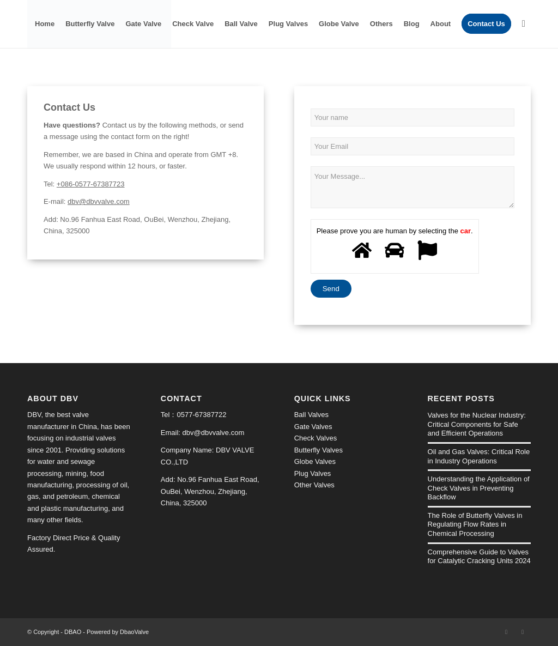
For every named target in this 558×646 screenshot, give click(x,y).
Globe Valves (315, 461)
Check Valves (315, 438)
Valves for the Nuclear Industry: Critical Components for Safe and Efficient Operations (477, 424)
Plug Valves (312, 473)
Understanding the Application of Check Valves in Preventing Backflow (479, 488)
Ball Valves (311, 414)
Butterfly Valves (318, 450)
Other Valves (314, 485)
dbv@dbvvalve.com (99, 201)
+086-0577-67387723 (91, 184)
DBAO (72, 632)
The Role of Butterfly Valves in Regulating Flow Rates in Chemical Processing (475, 524)
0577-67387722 (201, 414)
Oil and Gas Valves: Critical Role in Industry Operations (479, 456)
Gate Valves (313, 426)
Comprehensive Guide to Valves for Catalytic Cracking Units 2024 (479, 556)
